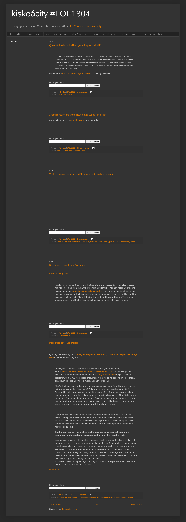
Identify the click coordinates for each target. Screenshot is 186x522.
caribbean (75, 497)
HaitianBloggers (61, 34)
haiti (58, 95)
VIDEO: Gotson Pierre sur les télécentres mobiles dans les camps (82, 174)
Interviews (99, 242)
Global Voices (77, 120)
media (63, 95)
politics (69, 95)
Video (19, 34)
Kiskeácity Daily (79, 34)
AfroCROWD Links (153, 34)
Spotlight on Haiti (109, 34)
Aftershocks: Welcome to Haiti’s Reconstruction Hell (87, 372)
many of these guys (106, 374)
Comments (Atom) (69, 509)
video (83, 151)
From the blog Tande (59, 273)
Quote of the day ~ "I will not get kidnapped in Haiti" (75, 45)
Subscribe (136, 34)
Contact (124, 34)
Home (96, 504)
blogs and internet (64, 242)
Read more (54, 470)
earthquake (76, 242)
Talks (48, 34)
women (72, 336)
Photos (29, 34)
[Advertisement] (95, 105)
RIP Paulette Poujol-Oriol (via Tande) (67, 265)
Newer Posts (55, 504)
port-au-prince (74, 151)
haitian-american (108, 497)
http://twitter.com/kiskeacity (85, 26)
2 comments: (82, 239)
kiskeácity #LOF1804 (50, 13)
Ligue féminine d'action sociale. (87, 291)
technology (125, 242)
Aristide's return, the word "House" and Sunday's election (77, 115)
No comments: (83, 148)
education (85, 242)
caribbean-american (88, 497)
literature (64, 336)
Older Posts (136, 504)
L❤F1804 (94, 34)
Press (38, 34)
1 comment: (82, 92)
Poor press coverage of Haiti (63, 343)
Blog (11, 34)
